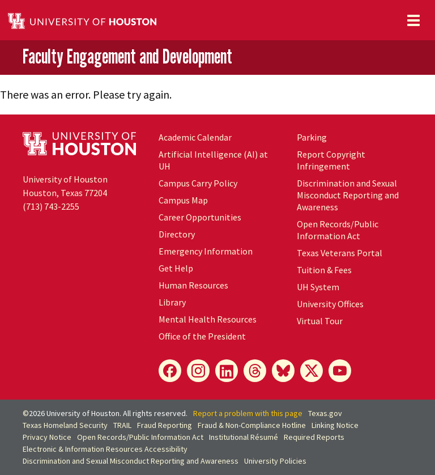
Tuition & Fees (324, 269)
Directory (177, 234)
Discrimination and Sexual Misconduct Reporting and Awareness (348, 195)
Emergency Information (206, 251)
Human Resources (193, 285)
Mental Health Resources (208, 319)
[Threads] (255, 370)
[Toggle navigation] (413, 20)
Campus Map (183, 200)
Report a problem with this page (247, 413)
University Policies (275, 461)
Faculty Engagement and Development (127, 56)
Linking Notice (335, 425)
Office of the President (202, 336)
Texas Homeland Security (65, 425)
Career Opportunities (200, 217)
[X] (311, 370)
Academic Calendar (195, 137)
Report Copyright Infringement (331, 160)
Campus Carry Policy (198, 183)
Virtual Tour (320, 320)
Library (172, 302)
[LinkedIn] (226, 370)
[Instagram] (198, 370)
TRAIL (122, 425)
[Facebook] (170, 370)
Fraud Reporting (164, 425)
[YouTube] (340, 370)
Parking (312, 137)
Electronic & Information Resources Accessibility (105, 449)
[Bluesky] (283, 370)
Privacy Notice (47, 437)
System (318, 286)
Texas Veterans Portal (339, 252)
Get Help (176, 268)
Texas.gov (325, 413)
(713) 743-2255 (51, 206)
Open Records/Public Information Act (337, 229)
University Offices (330, 303)
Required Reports (314, 437)
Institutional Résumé (243, 437)
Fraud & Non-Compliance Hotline (252, 425)
